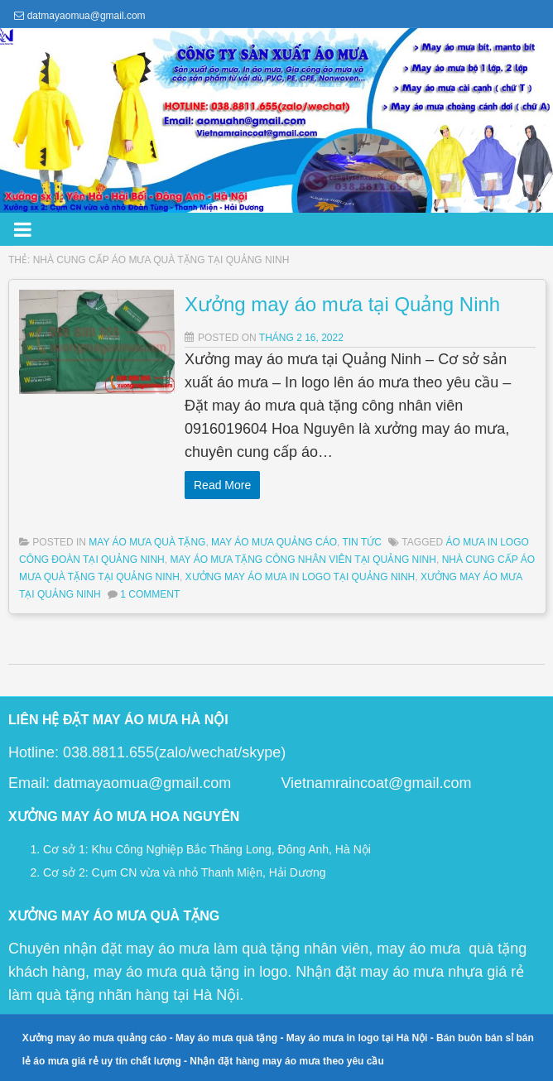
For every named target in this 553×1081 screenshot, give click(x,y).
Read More (66, 485)
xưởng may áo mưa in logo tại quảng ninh (300, 577)
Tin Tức (361, 542)
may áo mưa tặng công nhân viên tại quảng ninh (302, 559)
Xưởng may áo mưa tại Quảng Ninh (186, 304)
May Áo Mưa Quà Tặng (147, 542)
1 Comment (150, 594)
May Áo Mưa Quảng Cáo (274, 542)
